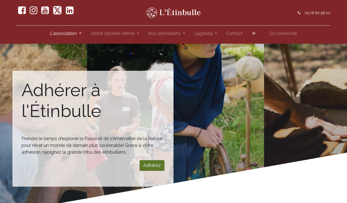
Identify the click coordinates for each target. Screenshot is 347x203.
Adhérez (152, 165)
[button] (254, 35)
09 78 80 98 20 (317, 13)
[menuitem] (234, 35)
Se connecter (283, 33)
